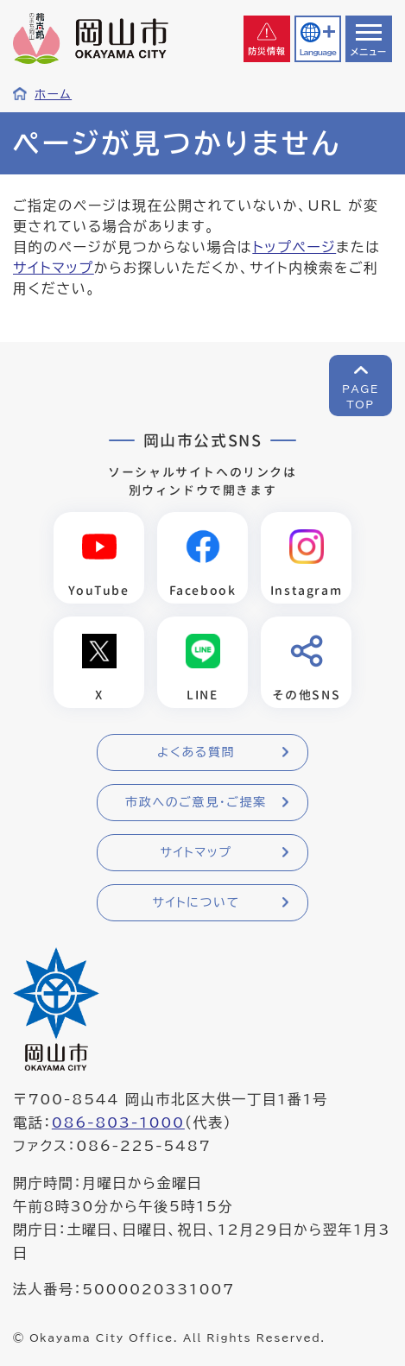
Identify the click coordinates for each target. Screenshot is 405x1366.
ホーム (53, 94)
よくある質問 (196, 752)
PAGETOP (360, 396)
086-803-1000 (118, 1122)
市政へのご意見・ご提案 (196, 802)
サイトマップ (53, 268)
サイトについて (195, 902)
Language (318, 52)
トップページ (294, 247)
